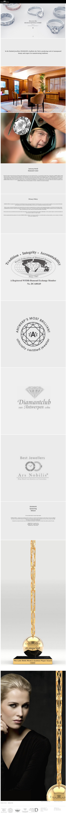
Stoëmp (58, 801)
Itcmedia (61, 801)
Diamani (5, 1)
